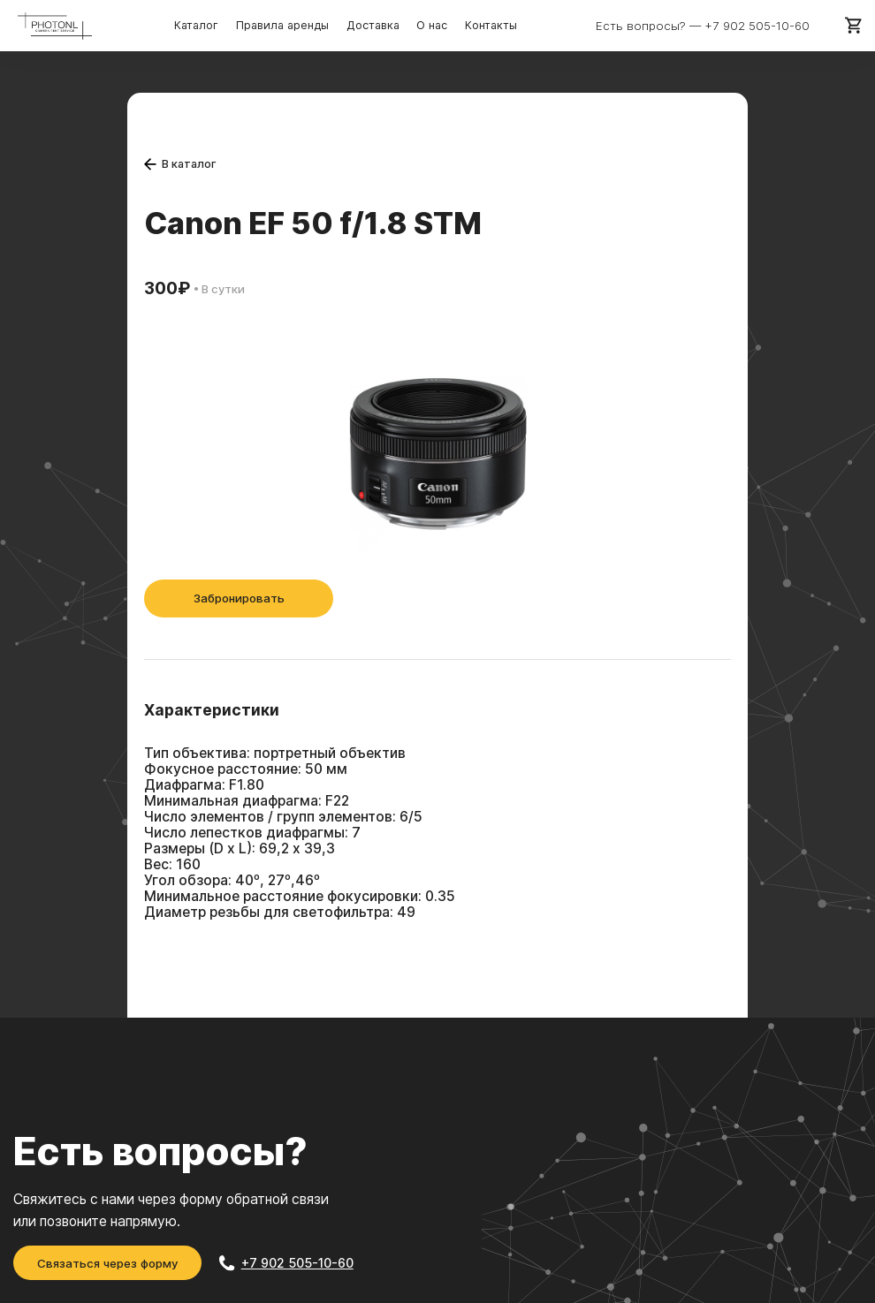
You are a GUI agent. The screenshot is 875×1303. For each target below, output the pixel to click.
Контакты (489, 25)
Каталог (198, 25)
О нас (430, 25)
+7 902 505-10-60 (757, 25)
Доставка (372, 25)
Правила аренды (283, 25)
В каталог (180, 163)
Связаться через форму (108, 1262)
